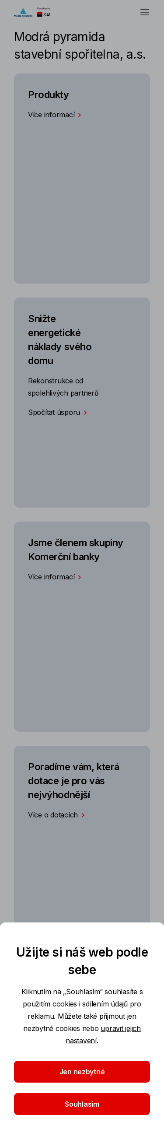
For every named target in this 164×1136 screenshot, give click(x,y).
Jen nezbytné (82, 1071)
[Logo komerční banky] (36, 12)
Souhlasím (82, 1104)
